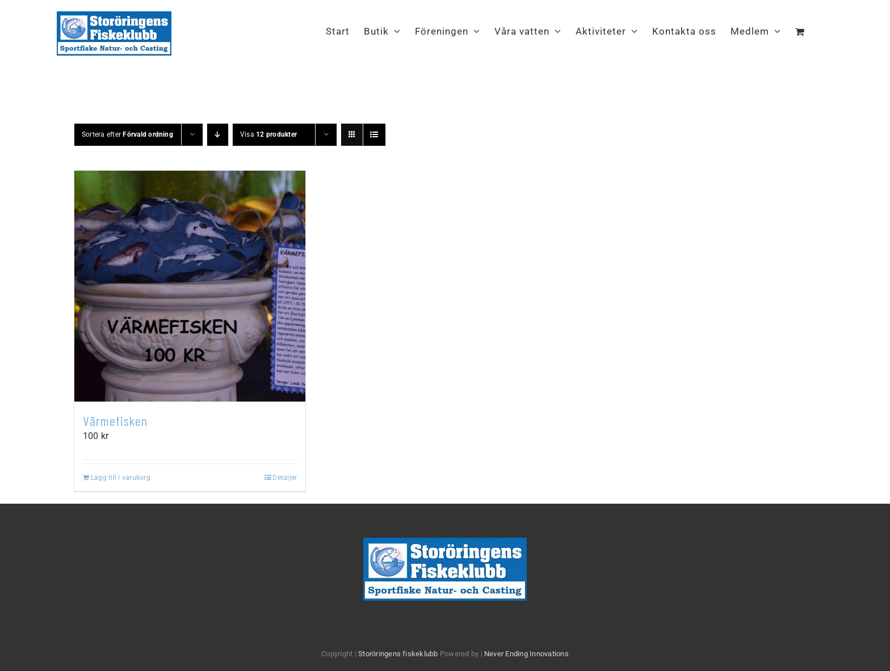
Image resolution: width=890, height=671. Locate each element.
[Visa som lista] (374, 135)
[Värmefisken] (189, 286)
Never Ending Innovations (526, 653)
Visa (268, 134)
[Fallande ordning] (218, 134)
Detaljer (284, 478)
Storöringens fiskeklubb (398, 653)
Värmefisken (115, 420)
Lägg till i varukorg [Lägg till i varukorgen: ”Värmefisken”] (120, 478)
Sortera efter (127, 134)
